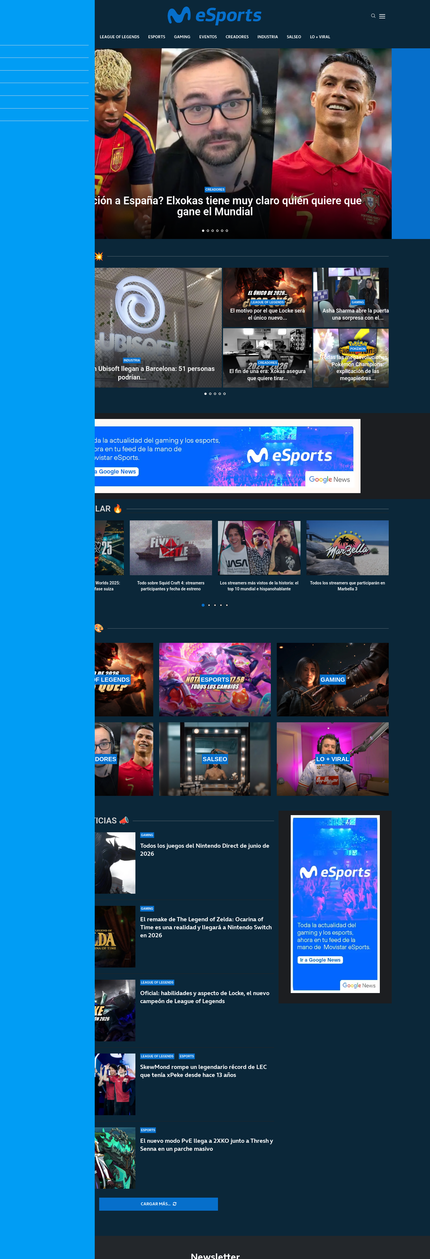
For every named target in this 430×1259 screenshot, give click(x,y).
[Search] (373, 16)
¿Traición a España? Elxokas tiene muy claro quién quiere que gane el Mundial (215, 206)
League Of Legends (119, 36)
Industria (267, 36)
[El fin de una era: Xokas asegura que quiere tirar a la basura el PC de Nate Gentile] (267, 358)
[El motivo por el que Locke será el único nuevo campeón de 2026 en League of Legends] (267, 297)
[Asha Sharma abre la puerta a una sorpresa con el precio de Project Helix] (357, 297)
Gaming (182, 36)
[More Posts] (158, 1204)
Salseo (294, 36)
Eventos (208, 36)
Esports (156, 36)
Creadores (237, 36)
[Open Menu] (382, 16)
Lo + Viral (320, 36)
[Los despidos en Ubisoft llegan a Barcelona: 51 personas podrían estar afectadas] (132, 328)
